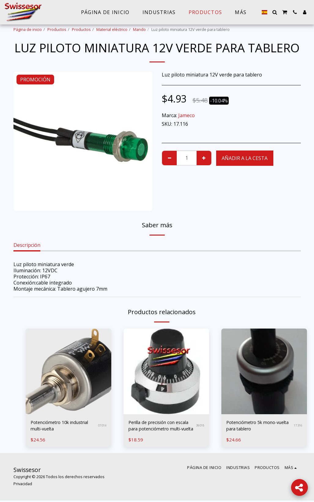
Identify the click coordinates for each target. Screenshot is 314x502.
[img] (68, 371)
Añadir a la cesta (245, 158)
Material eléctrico (111, 29)
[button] (274, 12)
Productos (56, 29)
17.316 (298, 426)
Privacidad (22, 485)
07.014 (102, 426)
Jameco (186, 115)
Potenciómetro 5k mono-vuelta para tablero (255, 426)
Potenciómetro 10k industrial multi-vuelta (64, 426)
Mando (139, 29)
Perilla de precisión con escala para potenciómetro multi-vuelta (159, 426)
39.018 (200, 426)
